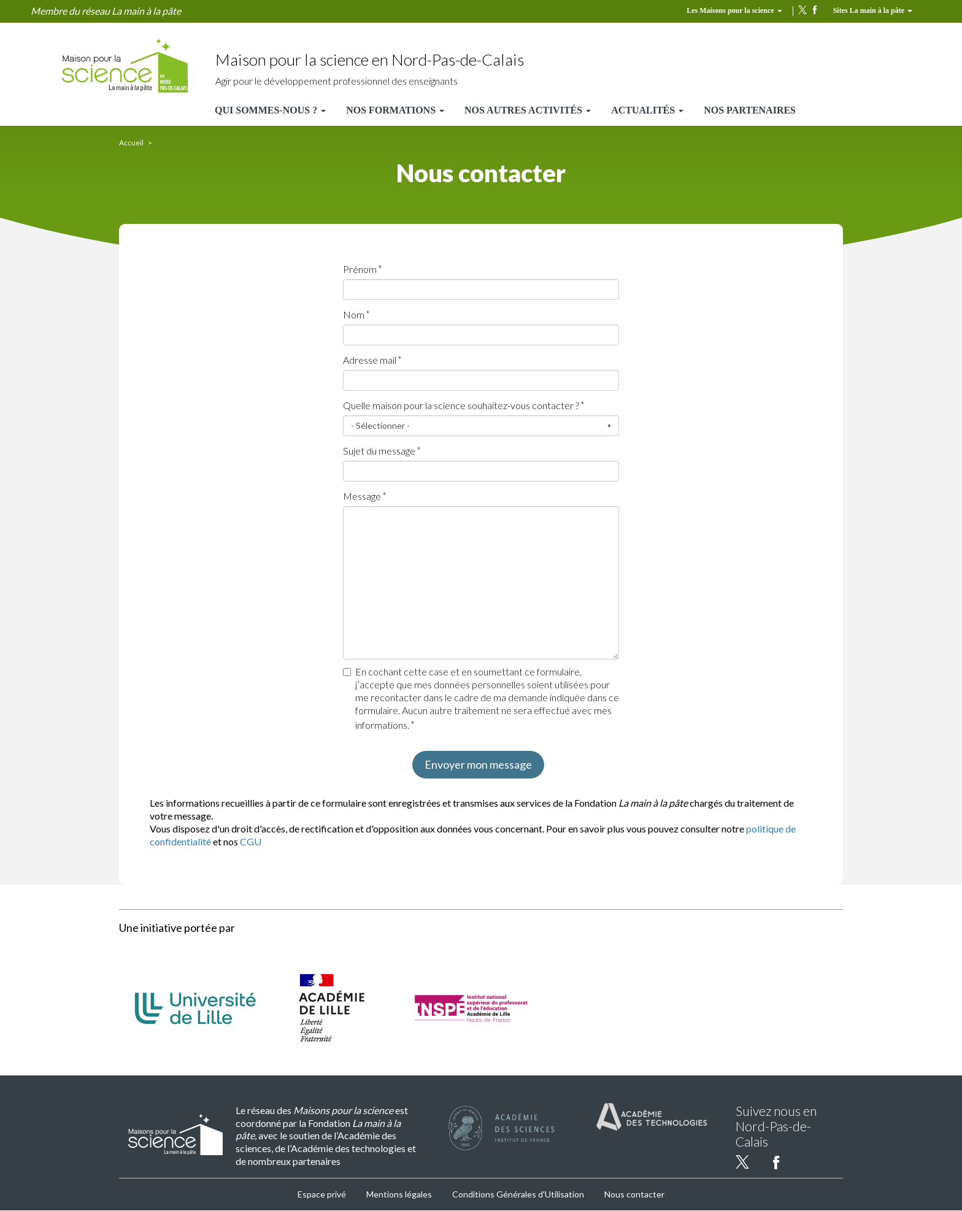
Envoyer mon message (478, 764)
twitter (802, 10)
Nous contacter (634, 1194)
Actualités (647, 110)
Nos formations (395, 110)
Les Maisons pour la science (734, 10)
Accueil (131, 142)
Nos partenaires (750, 110)
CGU (250, 841)
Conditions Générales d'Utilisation (518, 1194)
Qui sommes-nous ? (270, 110)
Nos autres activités (527, 110)
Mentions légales (399, 1194)
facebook (814, 10)
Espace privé (322, 1194)
